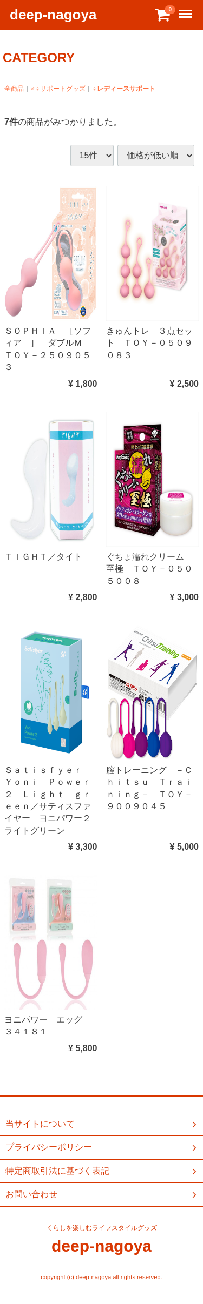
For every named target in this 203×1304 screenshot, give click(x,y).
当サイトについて (102, 1124)
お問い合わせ (102, 1195)
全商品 (14, 88)
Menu (187, 9)
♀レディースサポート (123, 88)
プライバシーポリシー (102, 1148)
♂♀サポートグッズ (58, 88)
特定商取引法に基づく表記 (102, 1171)
